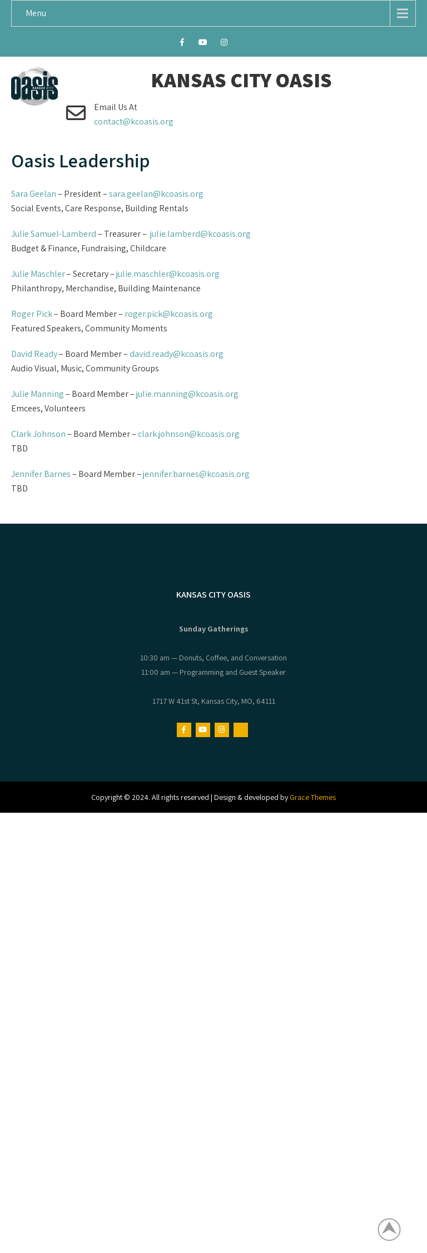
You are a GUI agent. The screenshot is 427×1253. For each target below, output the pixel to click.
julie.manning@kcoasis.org (187, 394)
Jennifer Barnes (41, 474)
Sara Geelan (33, 194)
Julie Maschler (38, 274)
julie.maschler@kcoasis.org (168, 274)
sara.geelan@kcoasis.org (156, 194)
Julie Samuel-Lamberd (53, 234)
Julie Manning (37, 394)
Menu (36, 13)
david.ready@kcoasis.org (177, 354)
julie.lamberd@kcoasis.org (200, 234)
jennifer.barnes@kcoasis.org (196, 474)
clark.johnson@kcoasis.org (189, 434)
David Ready (34, 354)
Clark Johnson (38, 434)
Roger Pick (31, 314)
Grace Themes (313, 797)
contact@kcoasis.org (133, 121)
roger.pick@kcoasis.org (169, 314)
